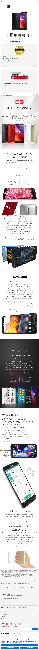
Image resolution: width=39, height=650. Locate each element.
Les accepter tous (29, 647)
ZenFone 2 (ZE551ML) (6, 4)
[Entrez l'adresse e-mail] (16, 629)
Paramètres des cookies (19, 644)
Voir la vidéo (19, 120)
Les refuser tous (10, 647)
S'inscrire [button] (35, 628)
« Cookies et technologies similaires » (15, 642)
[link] (19, 1)
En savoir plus (19, 175)
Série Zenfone (18, 607)
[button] (1, 1)
